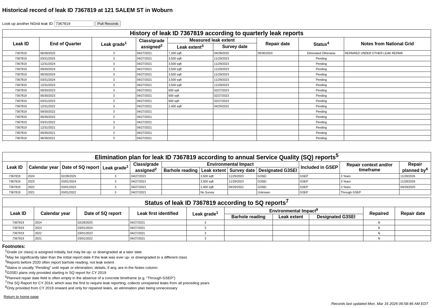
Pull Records (108, 24)
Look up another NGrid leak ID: (28, 24)
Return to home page (21, 297)
